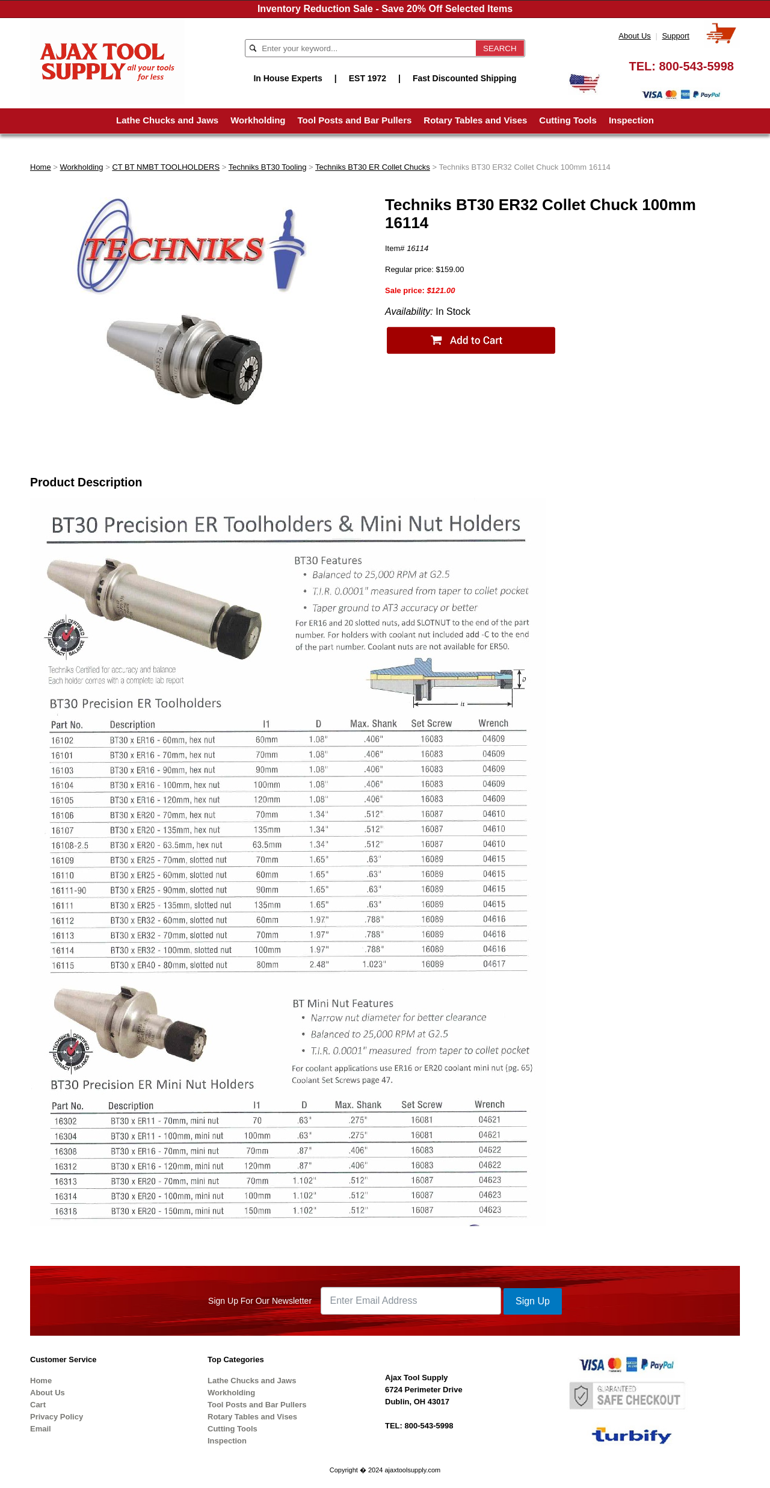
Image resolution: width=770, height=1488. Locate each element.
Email (40, 1428)
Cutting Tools (568, 120)
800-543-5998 (696, 66)
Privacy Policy (56, 1416)
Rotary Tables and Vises (475, 120)
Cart (38, 1404)
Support (675, 35)
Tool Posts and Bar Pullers (355, 120)
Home (40, 167)
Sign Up (533, 1301)
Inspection (631, 120)
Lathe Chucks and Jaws (167, 120)
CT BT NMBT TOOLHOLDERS (166, 167)
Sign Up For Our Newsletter (260, 1301)
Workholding (257, 120)
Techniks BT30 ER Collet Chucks (372, 167)
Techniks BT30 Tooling (268, 167)
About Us (634, 35)
